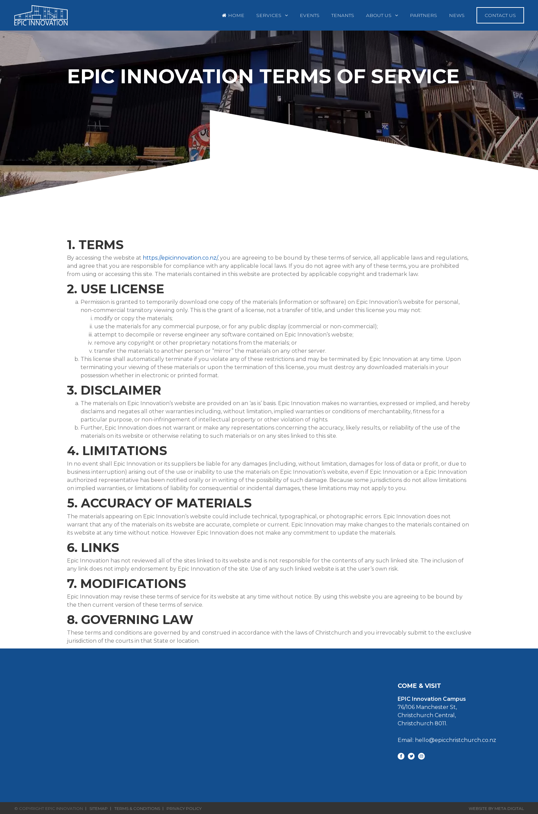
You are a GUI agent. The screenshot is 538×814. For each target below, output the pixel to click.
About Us (379, 15)
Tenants (342, 15)
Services (268, 15)
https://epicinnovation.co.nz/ (180, 258)
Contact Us (500, 15)
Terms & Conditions (137, 808)
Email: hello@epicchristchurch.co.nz (447, 740)
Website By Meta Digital (496, 808)
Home (236, 15)
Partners (423, 15)
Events (309, 15)
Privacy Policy (184, 808)
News (457, 15)
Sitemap (98, 808)
